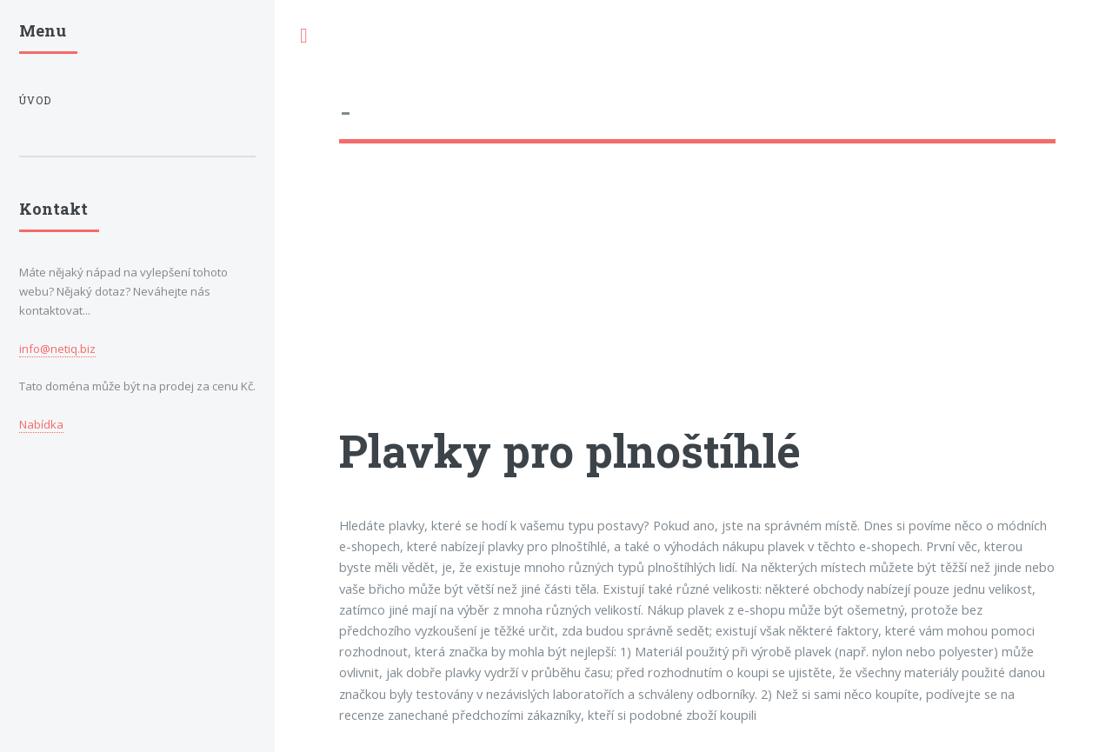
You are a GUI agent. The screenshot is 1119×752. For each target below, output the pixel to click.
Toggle (303, 36)
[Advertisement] (697, 300)
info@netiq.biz (57, 348)
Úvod (35, 100)
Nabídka (41, 424)
